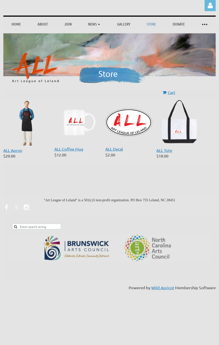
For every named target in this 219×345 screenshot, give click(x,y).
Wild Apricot (162, 287)
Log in (210, 5)
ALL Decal (114, 149)
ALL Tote (164, 150)
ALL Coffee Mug (68, 149)
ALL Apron (12, 150)
